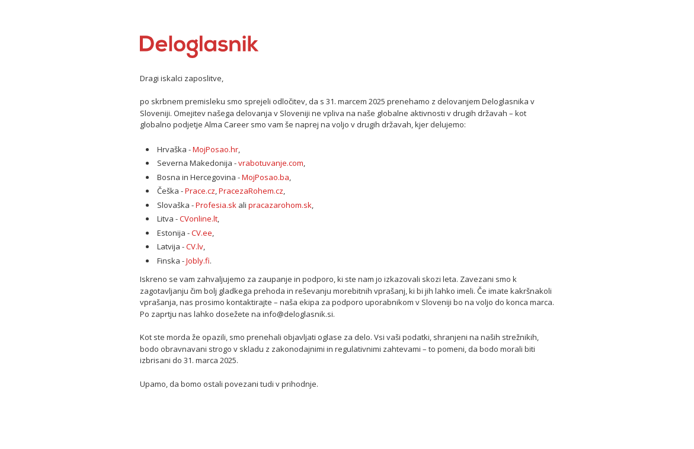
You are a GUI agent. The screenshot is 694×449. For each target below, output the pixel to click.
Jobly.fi (198, 260)
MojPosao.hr (215, 149)
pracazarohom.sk (280, 205)
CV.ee (201, 232)
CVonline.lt (199, 218)
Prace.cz (200, 190)
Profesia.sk (216, 205)
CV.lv (194, 246)
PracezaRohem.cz (251, 190)
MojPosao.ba (265, 177)
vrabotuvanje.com (270, 163)
